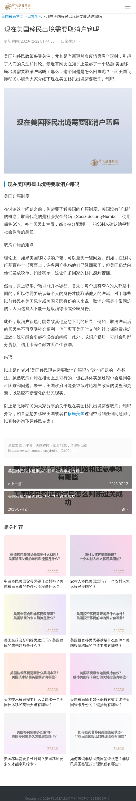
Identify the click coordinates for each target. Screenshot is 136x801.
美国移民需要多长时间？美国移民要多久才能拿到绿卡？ (33, 761)
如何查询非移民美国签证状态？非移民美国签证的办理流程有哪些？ (100, 761)
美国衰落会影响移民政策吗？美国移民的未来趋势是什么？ (33, 643)
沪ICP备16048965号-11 (94, 798)
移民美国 (76, 413)
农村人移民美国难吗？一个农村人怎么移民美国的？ (100, 584)
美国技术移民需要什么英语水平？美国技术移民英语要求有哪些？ (33, 702)
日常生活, (69, 41)
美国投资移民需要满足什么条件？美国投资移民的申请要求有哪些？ (100, 643)
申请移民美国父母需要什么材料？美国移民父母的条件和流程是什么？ (33, 584)
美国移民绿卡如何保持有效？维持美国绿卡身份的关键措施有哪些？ (100, 702)
